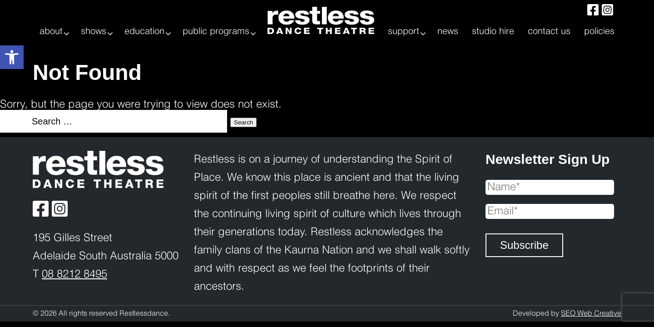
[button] (12, 57)
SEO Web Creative (591, 313)
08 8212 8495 (74, 274)
